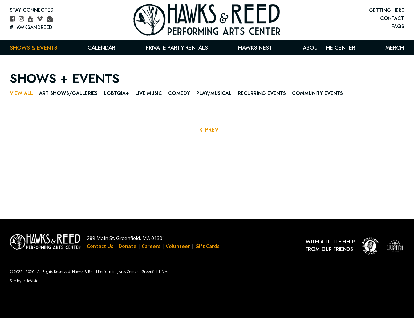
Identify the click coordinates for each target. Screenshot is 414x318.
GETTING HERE (386, 10)
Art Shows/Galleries (68, 93)
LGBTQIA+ (116, 93)
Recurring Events (262, 93)
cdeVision (32, 280)
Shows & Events (33, 48)
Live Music (148, 93)
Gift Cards (207, 246)
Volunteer (178, 246)
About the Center (329, 48)
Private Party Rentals (177, 48)
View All (21, 93)
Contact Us (100, 246)
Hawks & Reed (207, 20)
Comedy (179, 93)
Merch (394, 48)
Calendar (101, 48)
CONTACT (392, 18)
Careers (151, 246)
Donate (127, 246)
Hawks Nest (255, 48)
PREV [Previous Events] (212, 130)
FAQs (398, 26)
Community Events (317, 93)
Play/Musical (214, 93)
